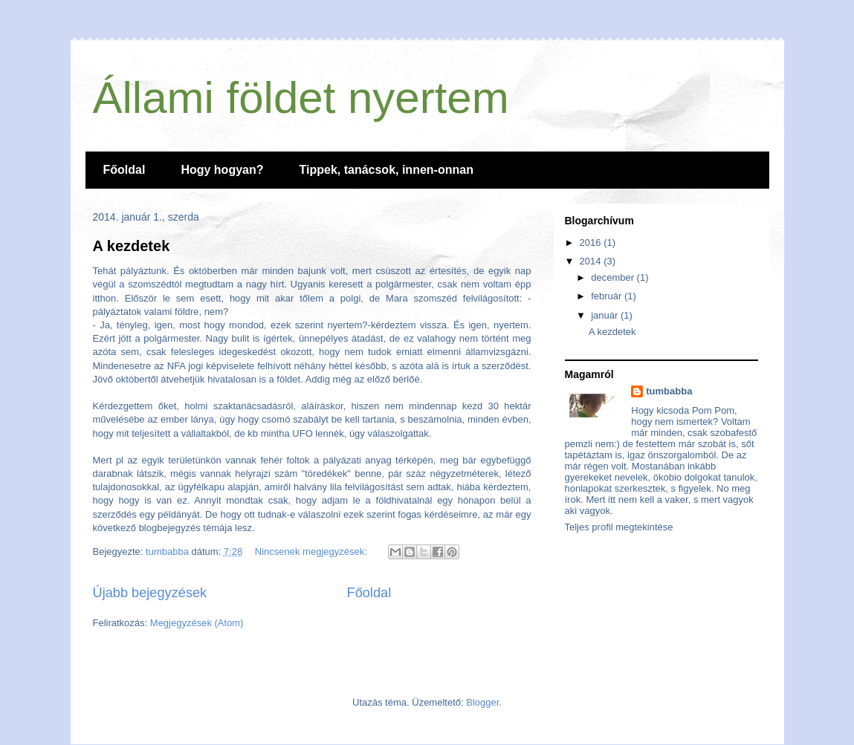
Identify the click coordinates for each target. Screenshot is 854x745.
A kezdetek (131, 246)
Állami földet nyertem (301, 98)
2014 (592, 261)
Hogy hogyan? (222, 169)
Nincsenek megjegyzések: (312, 551)
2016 (592, 242)
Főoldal (124, 169)
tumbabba (669, 391)
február (607, 296)
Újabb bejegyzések (150, 592)
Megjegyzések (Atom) (197, 622)
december (613, 277)
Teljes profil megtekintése (619, 527)
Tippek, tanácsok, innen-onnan (386, 169)
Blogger (482, 702)
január (606, 315)
